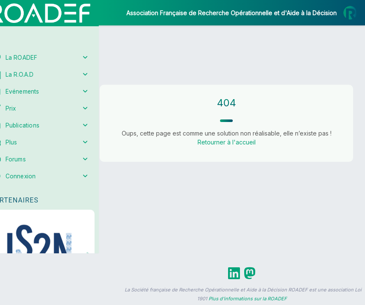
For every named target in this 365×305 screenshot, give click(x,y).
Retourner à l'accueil (235, 142)
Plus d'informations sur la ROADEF (248, 299)
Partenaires (35, 195)
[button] (12, 251)
